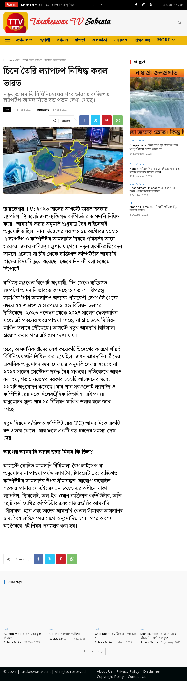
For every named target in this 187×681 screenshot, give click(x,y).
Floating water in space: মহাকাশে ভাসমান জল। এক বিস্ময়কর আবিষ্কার (154, 189)
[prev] (93, 5)
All (131, 202)
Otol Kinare (137, 140)
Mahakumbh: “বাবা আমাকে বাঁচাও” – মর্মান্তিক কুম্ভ (158, 636)
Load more (93, 651)
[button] (179, 23)
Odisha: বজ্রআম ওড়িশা (64, 634)
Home (7, 60)
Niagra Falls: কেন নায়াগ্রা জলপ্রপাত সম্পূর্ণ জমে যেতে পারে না (154, 147)
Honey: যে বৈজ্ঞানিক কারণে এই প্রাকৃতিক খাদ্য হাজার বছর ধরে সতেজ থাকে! (155, 170)
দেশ (17, 60)
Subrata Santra (12, 642)
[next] (101, 5)
